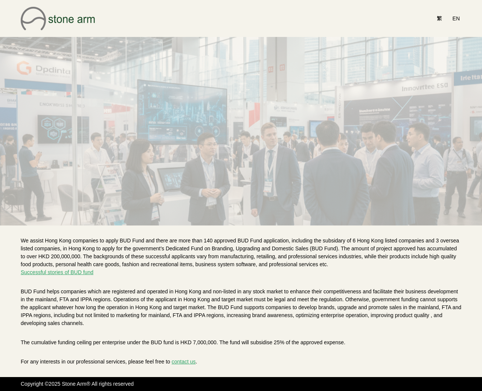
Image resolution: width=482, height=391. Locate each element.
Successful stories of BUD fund (57, 272)
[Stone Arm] (58, 18)
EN (456, 18)
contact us (184, 362)
